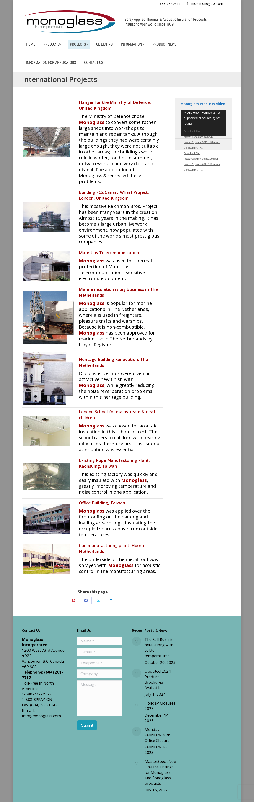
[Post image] (136, 641)
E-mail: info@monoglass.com (41, 713)
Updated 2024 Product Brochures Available (158, 679)
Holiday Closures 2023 (160, 705)
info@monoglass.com (207, 3)
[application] (204, 123)
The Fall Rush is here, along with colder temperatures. (159, 647)
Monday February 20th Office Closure (157, 735)
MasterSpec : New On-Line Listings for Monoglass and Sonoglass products (160, 772)
